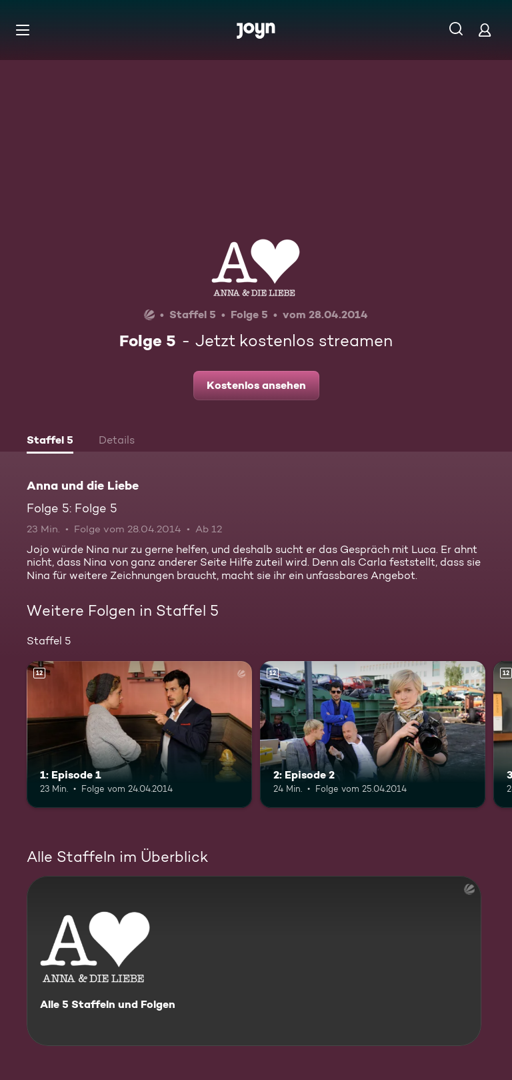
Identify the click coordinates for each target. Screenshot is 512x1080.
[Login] (484, 29)
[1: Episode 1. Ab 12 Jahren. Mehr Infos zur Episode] (139, 734)
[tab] (50, 442)
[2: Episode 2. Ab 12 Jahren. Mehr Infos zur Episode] (372, 734)
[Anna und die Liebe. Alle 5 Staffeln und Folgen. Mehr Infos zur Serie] (254, 961)
